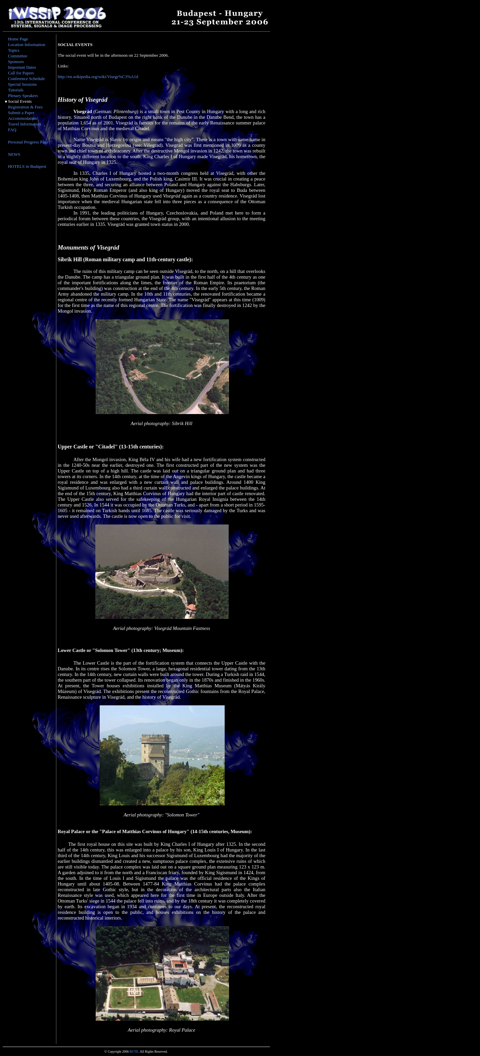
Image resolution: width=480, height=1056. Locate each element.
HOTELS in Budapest (27, 166)
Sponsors (16, 61)
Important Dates (22, 67)
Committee (17, 55)
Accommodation (22, 118)
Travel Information (24, 123)
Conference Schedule (26, 78)
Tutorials (15, 89)
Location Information (26, 44)
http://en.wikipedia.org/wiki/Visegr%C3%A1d (98, 76)
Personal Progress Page (28, 141)
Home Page (18, 38)
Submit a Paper (21, 112)
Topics (13, 50)
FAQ (12, 129)
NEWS (14, 154)
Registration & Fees (25, 106)
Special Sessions (22, 84)
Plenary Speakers (23, 95)
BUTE (134, 1051)
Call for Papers (21, 72)
